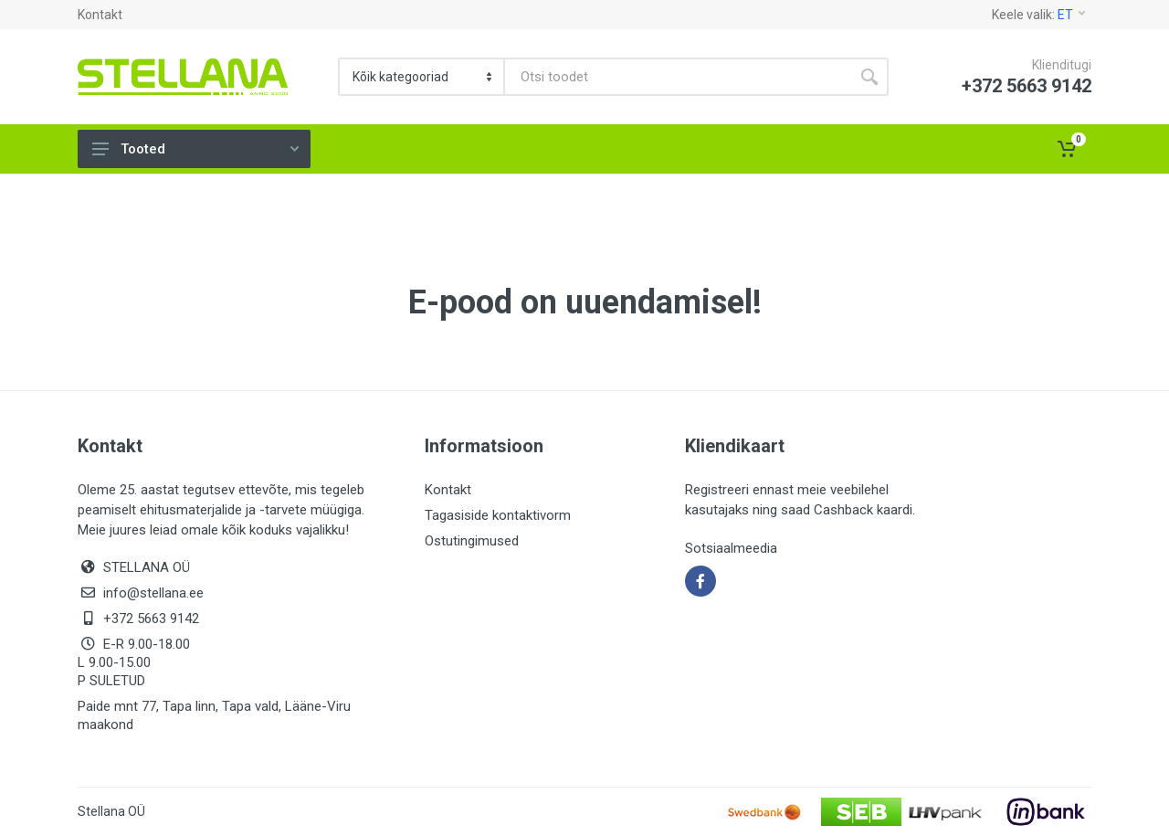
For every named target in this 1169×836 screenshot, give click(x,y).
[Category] (422, 76)
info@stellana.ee (153, 593)
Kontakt (100, 14)
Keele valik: (1038, 14)
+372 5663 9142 (151, 618)
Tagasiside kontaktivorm (498, 515)
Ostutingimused (472, 541)
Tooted (195, 149)
